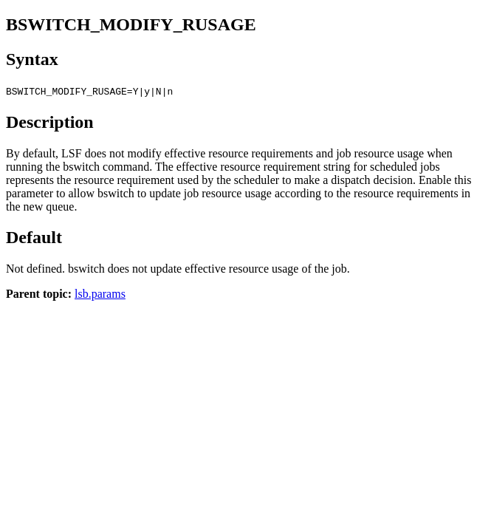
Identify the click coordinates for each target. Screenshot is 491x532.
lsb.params (100, 293)
